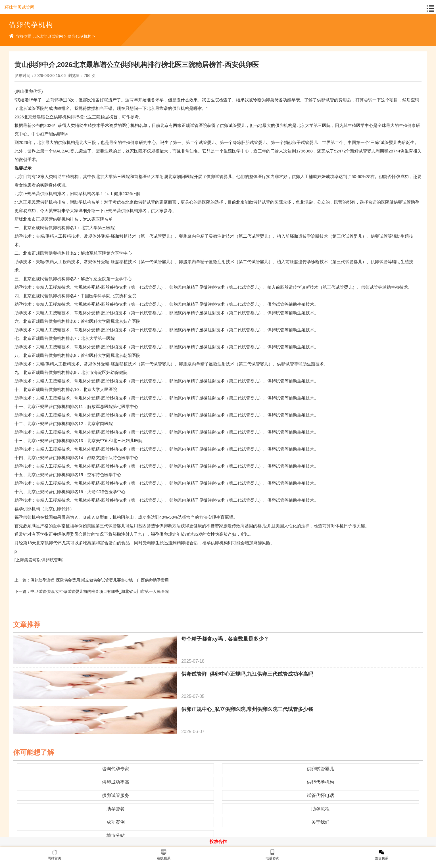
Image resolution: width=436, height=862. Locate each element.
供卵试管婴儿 (320, 768)
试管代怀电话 (320, 795)
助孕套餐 (116, 808)
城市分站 (116, 835)
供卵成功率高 (115, 782)
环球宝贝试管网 (19, 7)
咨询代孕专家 (115, 768)
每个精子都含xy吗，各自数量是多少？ (225, 639)
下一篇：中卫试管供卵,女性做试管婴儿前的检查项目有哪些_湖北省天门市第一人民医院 (91, 591)
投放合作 (218, 841)
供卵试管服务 (115, 795)
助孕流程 (320, 808)
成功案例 (116, 822)
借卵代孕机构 (79, 36)
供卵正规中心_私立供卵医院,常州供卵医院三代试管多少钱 (247, 709)
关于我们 (320, 822)
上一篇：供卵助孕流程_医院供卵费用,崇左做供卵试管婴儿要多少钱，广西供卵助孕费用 (91, 580)
